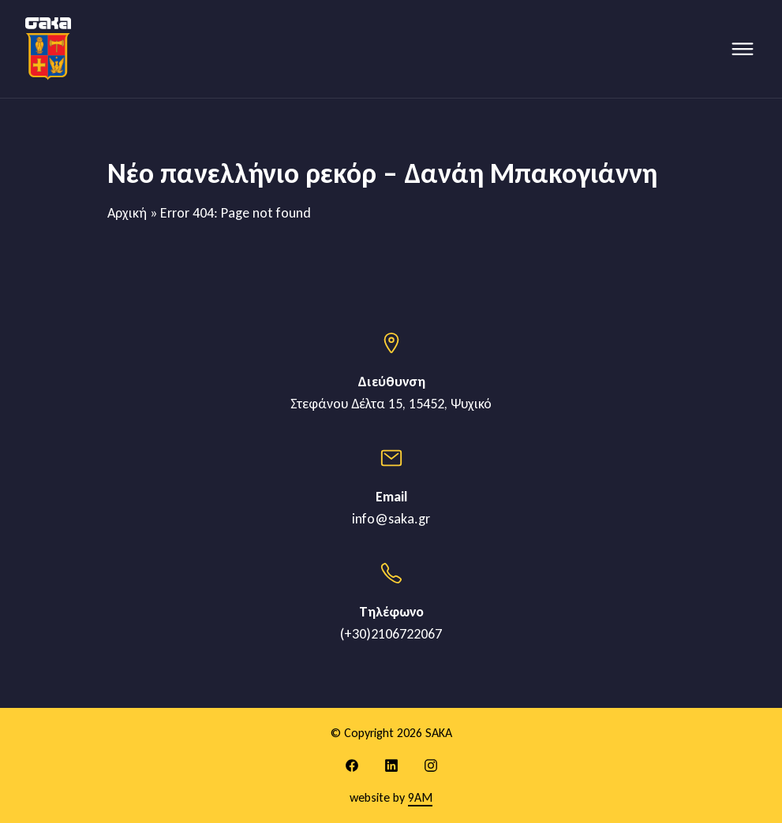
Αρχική (127, 213)
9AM (420, 797)
